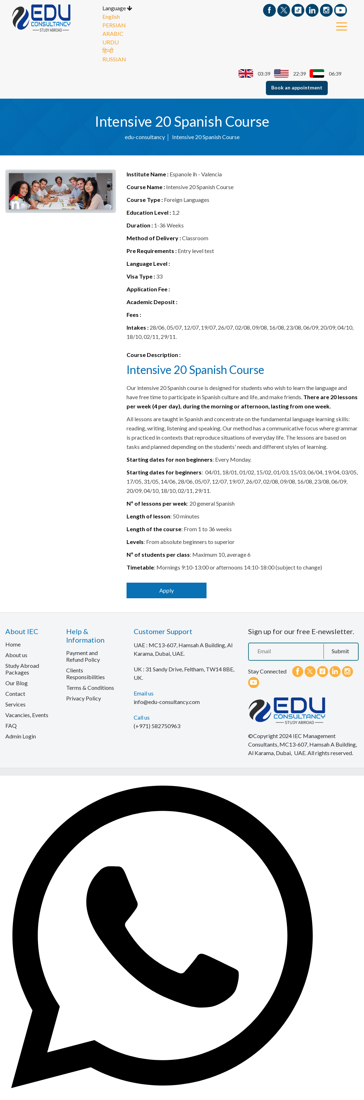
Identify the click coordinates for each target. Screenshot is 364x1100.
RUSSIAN (114, 58)
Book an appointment (296, 87)
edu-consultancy (145, 136)
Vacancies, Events (26, 714)
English (111, 16)
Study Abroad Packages (22, 668)
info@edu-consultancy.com (167, 701)
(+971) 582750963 (157, 725)
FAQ (11, 725)
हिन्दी (107, 50)
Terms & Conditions (90, 687)
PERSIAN (114, 24)
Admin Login (20, 735)
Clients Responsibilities (85, 673)
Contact (15, 693)
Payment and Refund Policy (83, 655)
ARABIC (112, 33)
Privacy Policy (83, 697)
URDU (110, 41)
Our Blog (16, 682)
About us (16, 654)
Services (15, 703)
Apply (166, 590)
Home (13, 643)
